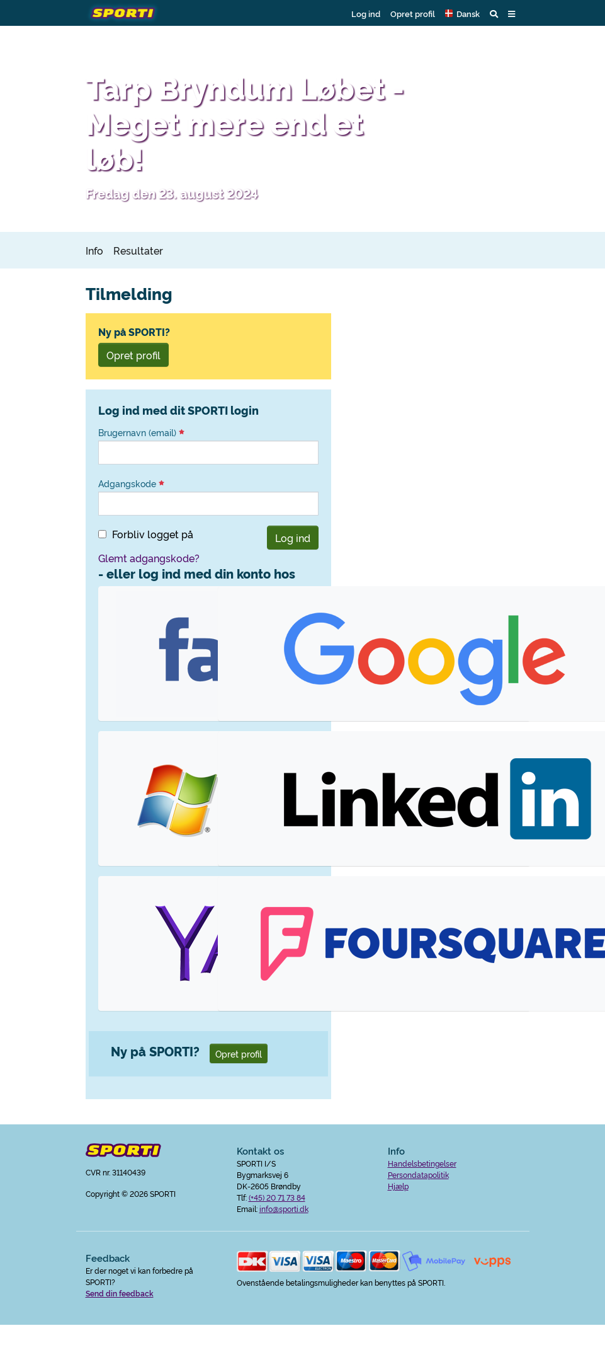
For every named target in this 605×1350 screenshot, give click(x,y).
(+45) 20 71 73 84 (277, 1197)
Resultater (138, 250)
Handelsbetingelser (422, 1163)
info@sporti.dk (283, 1208)
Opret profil (412, 13)
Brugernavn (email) (141, 432)
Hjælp (398, 1185)
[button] (462, 13)
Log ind (365, 13)
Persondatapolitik (418, 1174)
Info (94, 250)
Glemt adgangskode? (149, 558)
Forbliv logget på (152, 534)
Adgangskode (131, 483)
